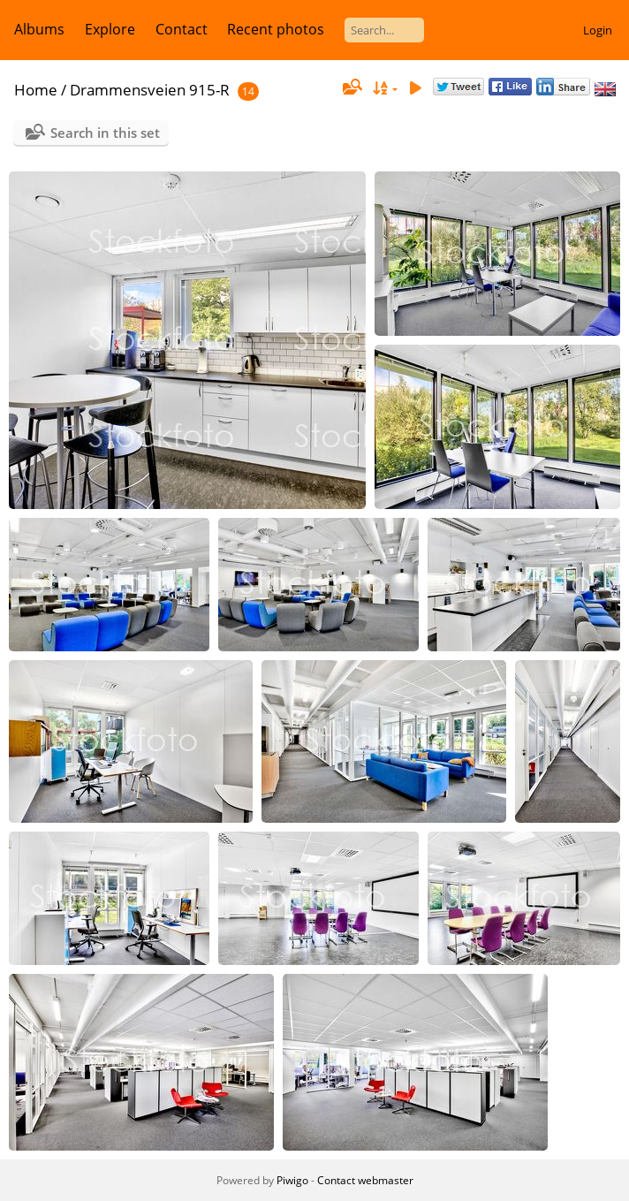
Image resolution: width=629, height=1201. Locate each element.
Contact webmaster (365, 1180)
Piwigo (292, 1180)
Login (597, 30)
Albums (39, 29)
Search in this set (105, 132)
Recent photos (275, 29)
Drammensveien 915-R (150, 90)
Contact (181, 29)
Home (35, 90)
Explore (110, 29)
